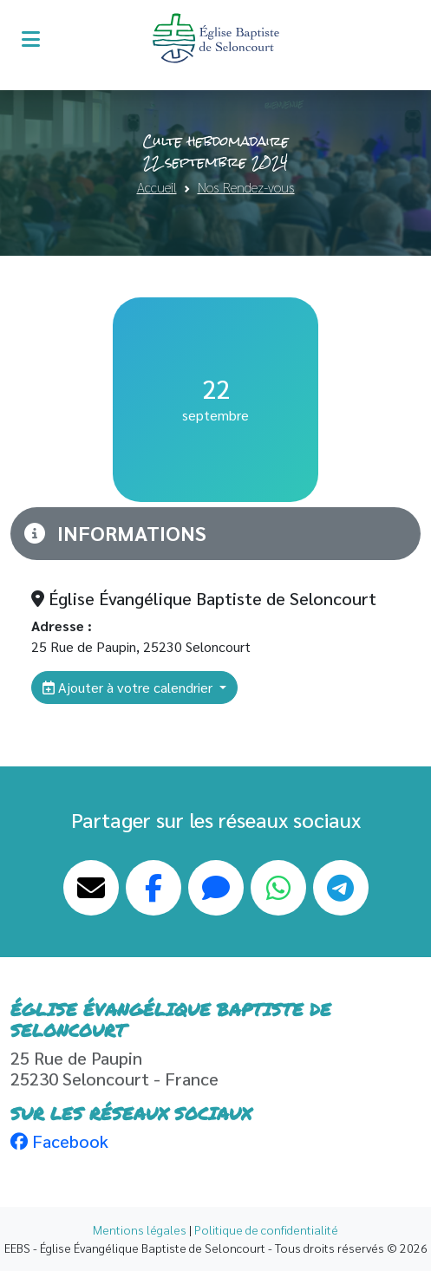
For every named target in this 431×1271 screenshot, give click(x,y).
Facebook (59, 1141)
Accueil (157, 187)
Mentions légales (139, 1229)
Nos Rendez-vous (246, 187)
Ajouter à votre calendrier (129, 687)
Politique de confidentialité (266, 1229)
